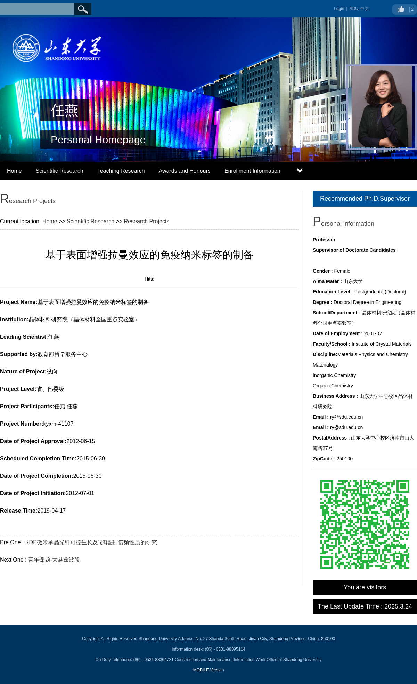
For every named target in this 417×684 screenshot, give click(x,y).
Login (339, 8)
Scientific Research (59, 171)
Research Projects (147, 221)
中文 (364, 8)
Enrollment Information (252, 171)
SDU (354, 8)
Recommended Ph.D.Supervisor (365, 198)
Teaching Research (121, 171)
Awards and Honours (185, 171)
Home (14, 171)
